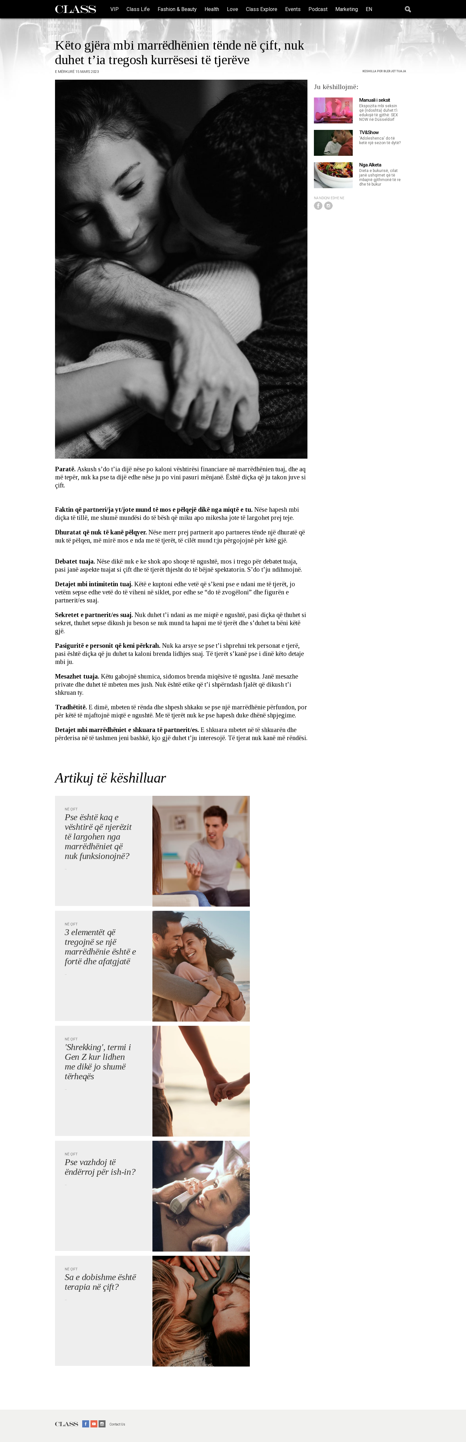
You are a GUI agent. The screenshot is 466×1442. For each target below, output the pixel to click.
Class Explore (261, 9)
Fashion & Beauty (177, 9)
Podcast (317, 9)
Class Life (138, 9)
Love (232, 9)
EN (369, 9)
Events (293, 9)
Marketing (346, 9)
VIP (114, 9)
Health (212, 9)
